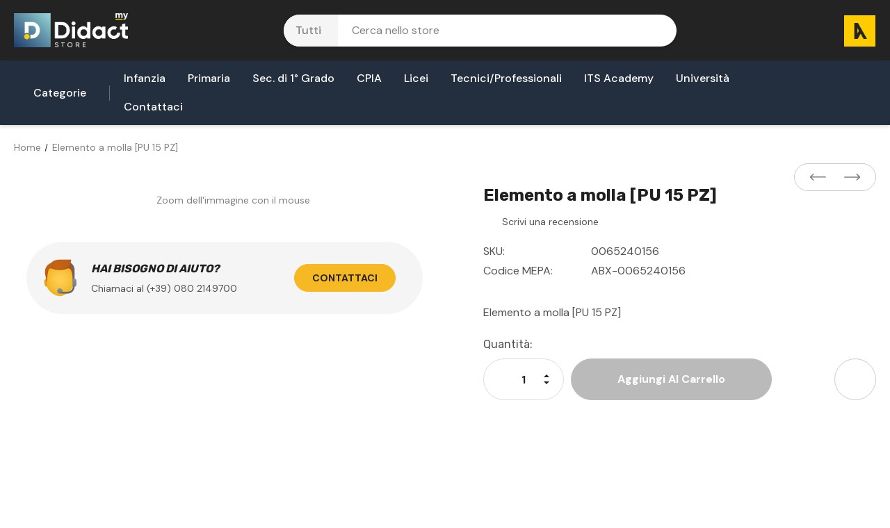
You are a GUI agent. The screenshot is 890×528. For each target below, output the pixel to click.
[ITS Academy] (619, 82)
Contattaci (345, 278)
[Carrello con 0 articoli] (854, 30)
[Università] (702, 82)
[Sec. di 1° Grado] (293, 82)
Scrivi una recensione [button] (550, 221)
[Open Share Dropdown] (855, 379)
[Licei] (416, 82)
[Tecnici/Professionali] (506, 82)
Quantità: (508, 344)
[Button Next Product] (848, 178)
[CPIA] (369, 82)
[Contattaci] (153, 111)
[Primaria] (209, 82)
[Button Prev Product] (822, 178)
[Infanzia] (144, 82)
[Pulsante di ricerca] (657, 31)
